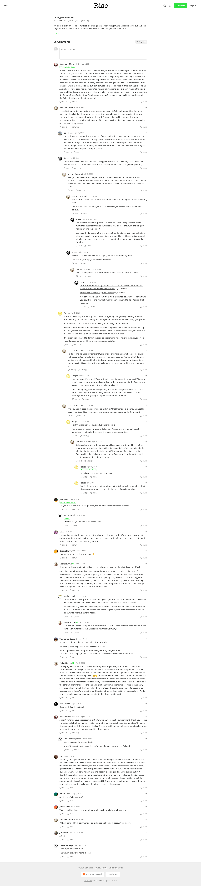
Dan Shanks (64, 703)
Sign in (193, 5)
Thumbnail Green (67, 639)
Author (66, 518)
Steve (66, 158)
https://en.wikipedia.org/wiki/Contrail (97, 292)
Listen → (58, 33)
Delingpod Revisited (64, 17)
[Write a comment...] (103, 53)
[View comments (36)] (83, 20)
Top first (141, 42)
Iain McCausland (67, 107)
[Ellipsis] (146, 64)
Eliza (61, 531)
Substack (88, 880)
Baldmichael (69, 596)
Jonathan (63, 793)
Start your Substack (92, 874)
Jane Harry (68, 133)
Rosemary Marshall (68, 64)
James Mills (64, 806)
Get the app (113, 874)
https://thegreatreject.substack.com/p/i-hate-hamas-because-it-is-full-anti (97, 746)
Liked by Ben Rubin (67, 67)
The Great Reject (71, 738)
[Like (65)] (77, 20)
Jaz (60, 756)
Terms (104, 868)
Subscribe (180, 5)
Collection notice (116, 868)
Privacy (98, 868)
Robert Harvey (66, 551)
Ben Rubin (58, 21)
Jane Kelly (63, 499)
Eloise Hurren (65, 563)
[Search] (164, 5)
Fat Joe (67, 313)
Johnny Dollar (65, 832)
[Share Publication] (170, 5)
